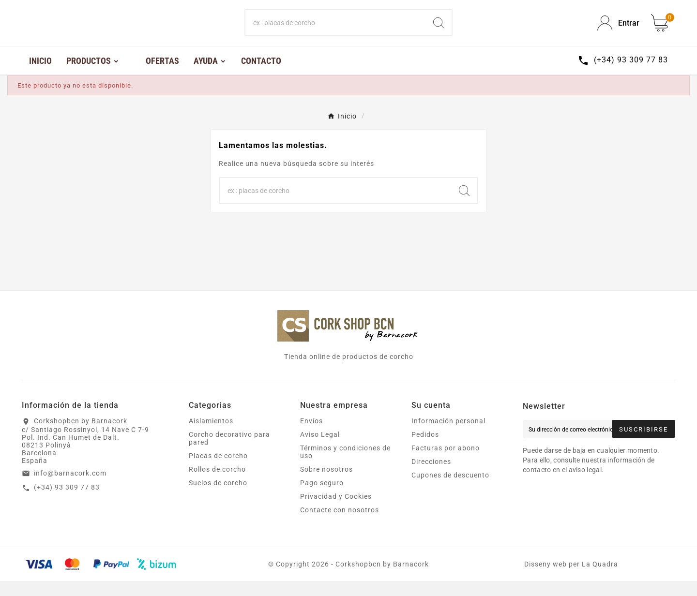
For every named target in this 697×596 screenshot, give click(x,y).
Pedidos (425, 449)
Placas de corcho (218, 471)
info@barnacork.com (70, 488)
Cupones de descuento (450, 490)
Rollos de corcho (217, 484)
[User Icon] (618, 30)
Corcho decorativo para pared (229, 453)
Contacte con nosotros (339, 525)
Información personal (448, 436)
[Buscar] (335, 30)
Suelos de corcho (218, 498)
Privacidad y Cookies (336, 511)
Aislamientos (211, 436)
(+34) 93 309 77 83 (67, 502)
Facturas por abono (445, 463)
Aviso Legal (320, 449)
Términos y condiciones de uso (345, 467)
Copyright (294, 579)
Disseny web (545, 579)
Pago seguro (322, 498)
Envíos (311, 436)
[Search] (438, 30)
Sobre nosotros (326, 484)
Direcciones (431, 476)
